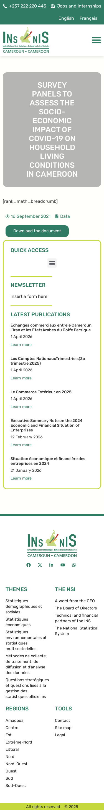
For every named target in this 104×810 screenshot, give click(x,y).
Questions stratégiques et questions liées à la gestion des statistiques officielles (27, 688)
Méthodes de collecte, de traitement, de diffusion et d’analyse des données (26, 664)
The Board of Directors (76, 608)
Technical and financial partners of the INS (76, 618)
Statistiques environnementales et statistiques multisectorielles (26, 640)
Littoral (12, 749)
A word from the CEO (75, 601)
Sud (9, 778)
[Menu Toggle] (96, 40)
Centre (12, 727)
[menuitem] (66, 18)
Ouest (11, 771)
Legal (60, 735)
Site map (63, 727)
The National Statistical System (76, 631)
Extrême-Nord (19, 742)
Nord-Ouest (16, 764)
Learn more (21, 344)
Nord (10, 756)
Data (65, 216)
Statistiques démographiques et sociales (24, 606)
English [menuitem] (66, 18)
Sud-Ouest (16, 785)
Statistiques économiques (18, 622)
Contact (62, 720)
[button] (52, 263)
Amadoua (15, 720)
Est (9, 735)
